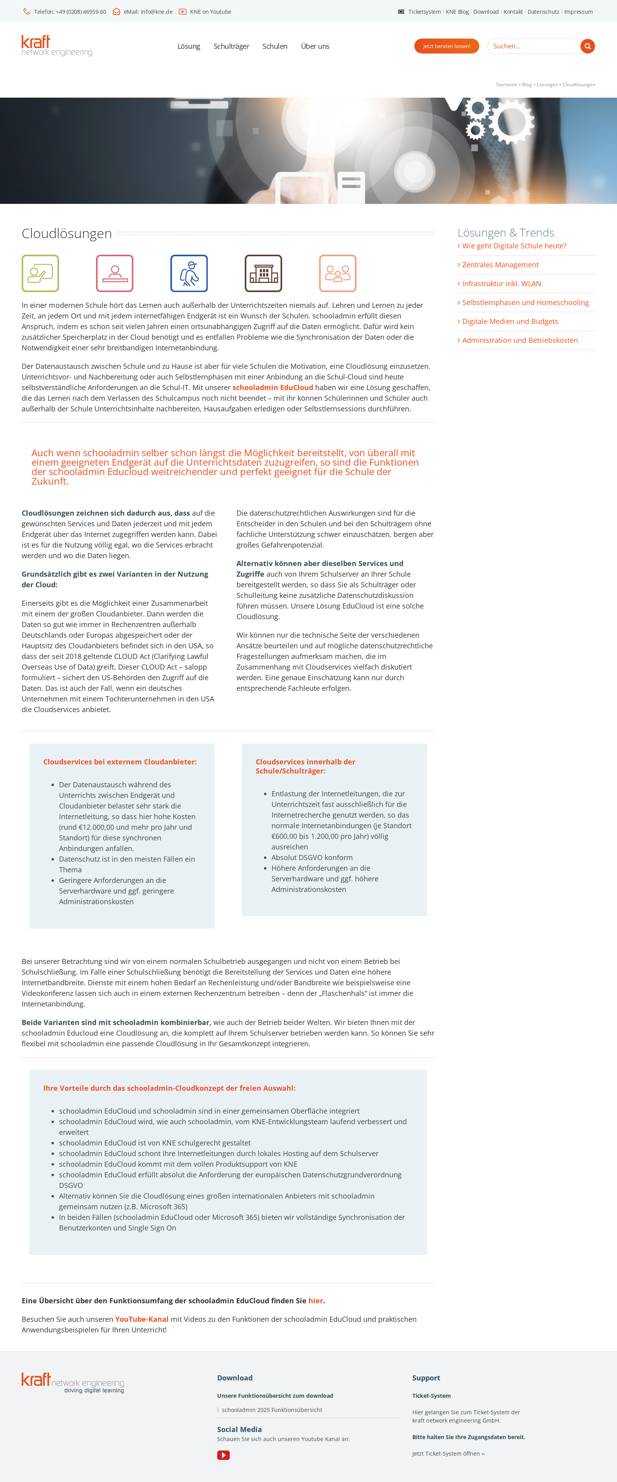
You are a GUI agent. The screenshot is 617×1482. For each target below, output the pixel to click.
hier (315, 1300)
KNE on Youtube (210, 11)
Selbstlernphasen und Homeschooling (525, 302)
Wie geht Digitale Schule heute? (514, 245)
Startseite (506, 84)
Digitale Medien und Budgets (510, 321)
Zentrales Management (500, 264)
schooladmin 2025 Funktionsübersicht (272, 1410)
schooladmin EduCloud (273, 387)
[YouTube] (223, 1455)
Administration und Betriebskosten (520, 340)
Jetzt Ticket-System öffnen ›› (448, 1453)
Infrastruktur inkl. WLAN (501, 283)
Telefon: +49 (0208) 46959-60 (70, 11)
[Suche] (587, 46)
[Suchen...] (541, 46)
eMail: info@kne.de (148, 11)
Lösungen (547, 84)
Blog (527, 84)
